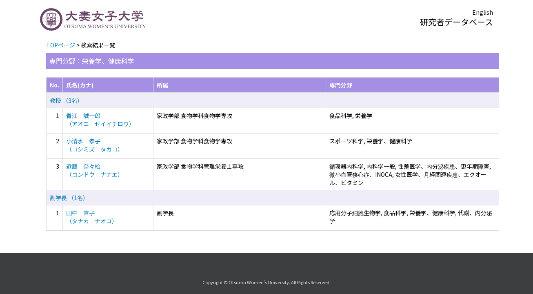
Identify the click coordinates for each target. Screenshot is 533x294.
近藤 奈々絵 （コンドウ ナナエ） (94, 170)
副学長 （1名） (69, 198)
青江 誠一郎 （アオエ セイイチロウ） (100, 119)
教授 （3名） (66, 100)
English (482, 12)
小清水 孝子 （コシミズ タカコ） (94, 145)
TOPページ (60, 45)
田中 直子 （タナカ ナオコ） (92, 217)
